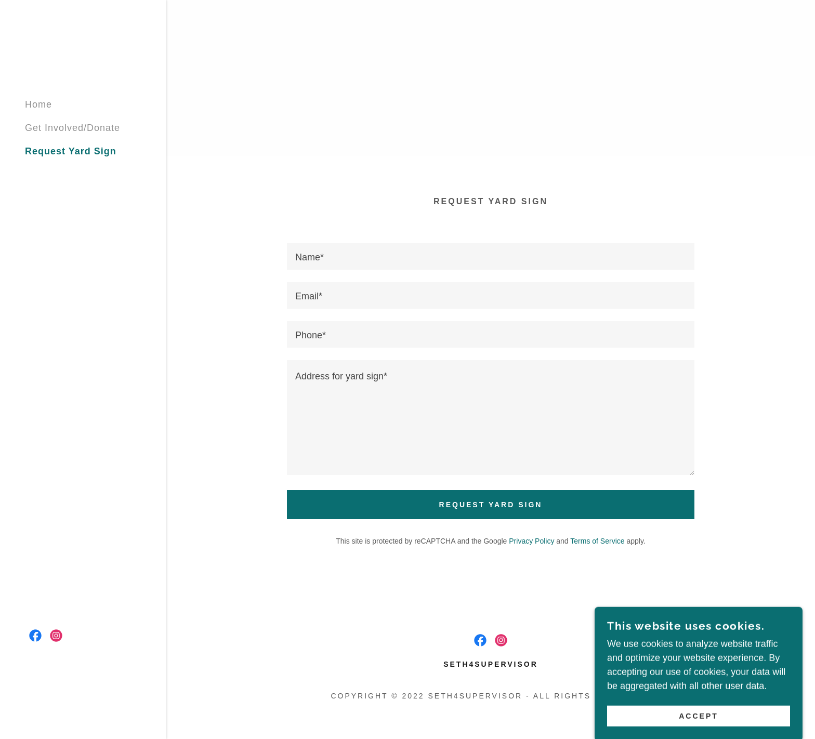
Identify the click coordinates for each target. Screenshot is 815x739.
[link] (35, 635)
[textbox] (490, 256)
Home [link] (38, 104)
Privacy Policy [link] (531, 541)
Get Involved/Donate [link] (72, 128)
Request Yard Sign (491, 504)
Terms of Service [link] (597, 541)
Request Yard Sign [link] (70, 151)
